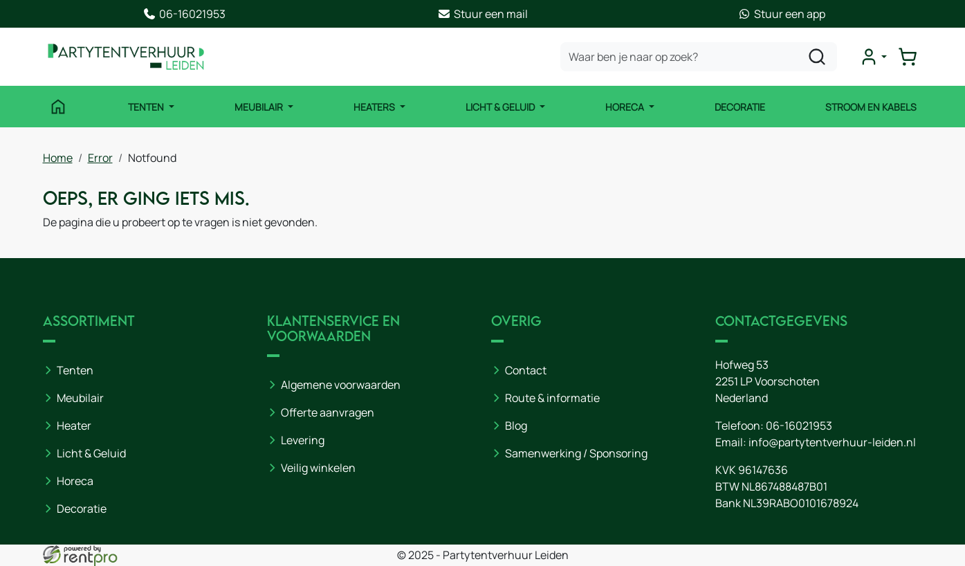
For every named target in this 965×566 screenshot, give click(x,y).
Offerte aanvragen (327, 412)
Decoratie (740, 106)
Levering (302, 440)
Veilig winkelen (318, 467)
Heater (74, 425)
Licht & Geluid (501, 106)
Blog (516, 425)
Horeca (625, 106)
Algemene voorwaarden (341, 384)
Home (58, 157)
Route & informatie (552, 397)
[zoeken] (817, 56)
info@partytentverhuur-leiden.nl (832, 442)
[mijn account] (873, 57)
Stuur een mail (482, 13)
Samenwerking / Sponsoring (576, 453)
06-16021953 (184, 13)
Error (100, 157)
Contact (525, 370)
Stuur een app (781, 13)
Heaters (375, 106)
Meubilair (260, 106)
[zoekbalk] (698, 56)
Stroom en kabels (871, 106)
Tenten (147, 106)
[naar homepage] (126, 57)
